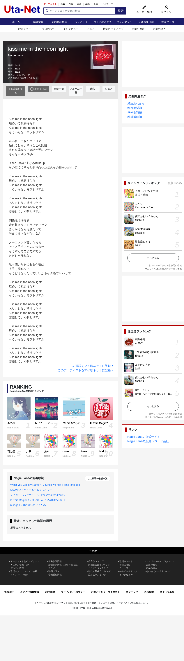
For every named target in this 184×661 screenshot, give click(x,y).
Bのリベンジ (142, 390)
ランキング (81, 22)
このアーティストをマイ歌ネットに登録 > (85, 370)
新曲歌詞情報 (59, 22)
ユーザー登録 (144, 11)
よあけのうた (143, 364)
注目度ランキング (97, 574)
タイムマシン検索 (19, 574)
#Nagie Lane (135, 103)
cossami (139, 232)
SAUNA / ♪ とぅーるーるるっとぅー (31, 489)
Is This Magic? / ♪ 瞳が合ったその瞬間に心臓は (37, 500)
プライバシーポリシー (73, 592)
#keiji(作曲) (134, 112)
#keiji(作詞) (134, 107)
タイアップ (107, 4)
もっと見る (153, 257)
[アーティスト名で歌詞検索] (79, 11)
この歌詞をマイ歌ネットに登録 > (91, 365)
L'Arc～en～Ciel (144, 207)
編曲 (87, 4)
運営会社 (9, 592)
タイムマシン (124, 22)
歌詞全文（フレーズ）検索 (23, 571)
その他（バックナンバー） (159, 571)
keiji (17, 65)
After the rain (142, 228)
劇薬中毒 (140, 339)
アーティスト (50, 4)
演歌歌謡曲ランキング (99, 564)
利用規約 (50, 592)
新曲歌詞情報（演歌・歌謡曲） (63, 564)
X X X (138, 203)
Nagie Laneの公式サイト (143, 436)
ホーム (16, 22)
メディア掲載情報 (29, 592)
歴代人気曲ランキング (99, 571)
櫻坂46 (139, 355)
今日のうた (48, 28)
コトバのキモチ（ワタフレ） (160, 561)
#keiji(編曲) (134, 116)
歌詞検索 (38, 22)
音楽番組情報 (146, 22)
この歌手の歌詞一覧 (97, 478)
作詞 (71, 4)
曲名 (63, 4)
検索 (121, 10)
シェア (108, 88)
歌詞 (96, 4)
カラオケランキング (98, 568)
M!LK (138, 245)
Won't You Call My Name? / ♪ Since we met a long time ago (45, 484)
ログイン (166, 11)
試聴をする (15, 90)
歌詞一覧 (59, 88)
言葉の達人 (159, 28)
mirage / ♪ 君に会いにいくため (28, 505)
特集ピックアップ (113, 28)
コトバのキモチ (103, 22)
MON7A (139, 220)
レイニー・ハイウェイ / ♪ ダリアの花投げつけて (38, 494)
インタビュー (71, 28)
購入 (92, 88)
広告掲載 (149, 592)
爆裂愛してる (143, 241)
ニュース (123, 568)
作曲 (79, 4)
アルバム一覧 (76, 90)
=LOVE (139, 343)
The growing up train (147, 352)
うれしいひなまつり (146, 190)
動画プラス (167, 22)
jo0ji (137, 368)
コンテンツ (132, 592)
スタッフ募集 (167, 592)
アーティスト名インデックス (24, 561)
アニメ (91, 28)
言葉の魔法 (138, 28)
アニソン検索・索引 (20, 564)
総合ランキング (96, 561)
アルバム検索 (17, 568)
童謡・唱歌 (141, 194)
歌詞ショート (26, 28)
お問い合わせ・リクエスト (105, 592)
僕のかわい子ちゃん (146, 216)
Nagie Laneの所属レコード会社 (148, 441)
